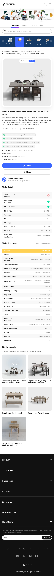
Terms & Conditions (44, 549)
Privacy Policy (7, 549)
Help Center (8, 522)
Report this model (28, 128)
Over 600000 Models (14, 181)
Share (27, 172)
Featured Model (38, 25)
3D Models (15, 25)
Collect (27, 166)
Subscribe (47, 537)
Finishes (25, 25)
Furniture (15, 51)
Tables (22, 51)
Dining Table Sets (33, 51)
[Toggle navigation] (50, 4)
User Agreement (25, 549)
